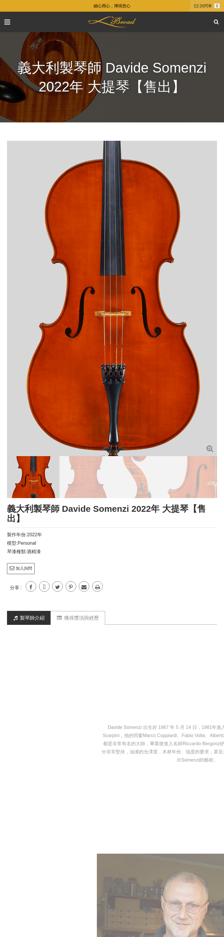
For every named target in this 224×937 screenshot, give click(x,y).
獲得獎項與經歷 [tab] (78, 618)
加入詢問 (21, 568)
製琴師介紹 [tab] (29, 618)
